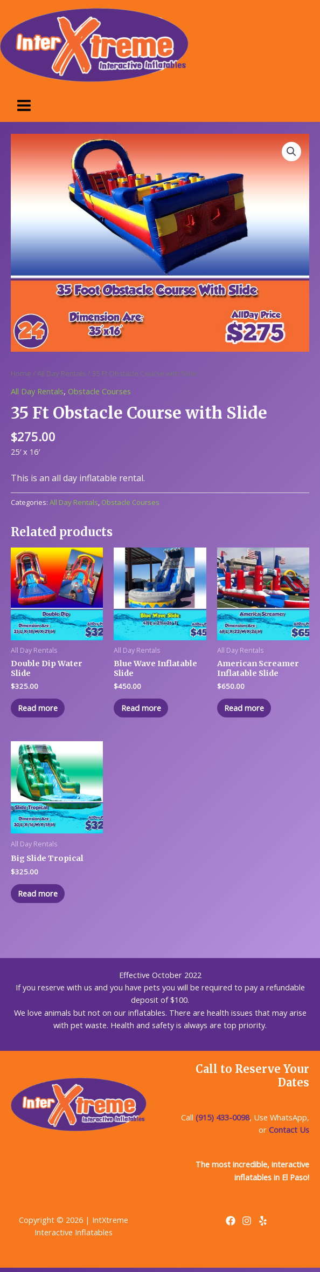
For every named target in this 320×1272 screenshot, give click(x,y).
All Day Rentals (61, 373)
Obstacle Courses (99, 391)
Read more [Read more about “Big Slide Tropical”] (41, 896)
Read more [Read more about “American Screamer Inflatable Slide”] (248, 708)
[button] (291, 151)
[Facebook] (230, 1225)
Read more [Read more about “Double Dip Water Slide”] (41, 708)
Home (21, 373)
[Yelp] (263, 1225)
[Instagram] (247, 1225)
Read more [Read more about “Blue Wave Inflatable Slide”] (144, 708)
